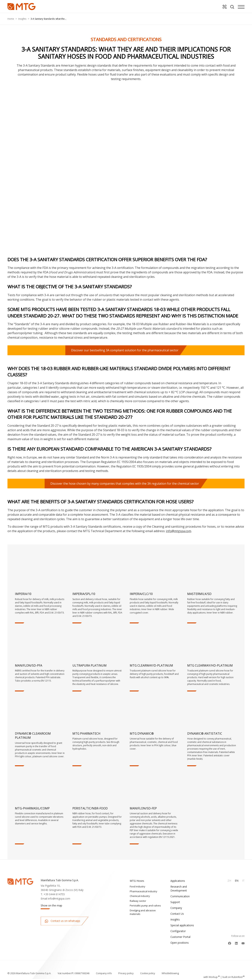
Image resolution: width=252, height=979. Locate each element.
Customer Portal (180, 937)
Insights (22, 18)
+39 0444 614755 (54, 894)
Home (10, 18)
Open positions (179, 942)
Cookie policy (147, 969)
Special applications (182, 925)
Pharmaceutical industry (143, 891)
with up (211, 969)
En (236, 880)
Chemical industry (140, 896)
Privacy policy (126, 969)
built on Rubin (234, 969)
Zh (229, 880)
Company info (104, 969)
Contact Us (177, 913)
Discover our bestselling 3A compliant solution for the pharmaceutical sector (124, 350)
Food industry (137, 886)
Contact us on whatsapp (62, 921)
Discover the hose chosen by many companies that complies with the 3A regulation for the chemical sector (124, 483)
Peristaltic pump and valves (145, 905)
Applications (177, 881)
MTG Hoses (137, 881)
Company (176, 908)
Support (175, 902)
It (243, 880)
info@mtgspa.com (178, 531)
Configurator (178, 931)
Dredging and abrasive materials (143, 912)
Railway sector (138, 901)
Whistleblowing (170, 969)
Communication (180, 896)
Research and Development (178, 888)
